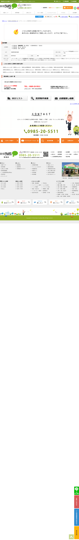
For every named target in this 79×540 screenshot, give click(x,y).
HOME (52, 152)
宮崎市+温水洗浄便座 (58, 67)
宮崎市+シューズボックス (8, 72)
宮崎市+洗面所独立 (36, 67)
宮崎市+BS (33, 72)
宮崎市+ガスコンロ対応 (19, 69)
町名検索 (34, 174)
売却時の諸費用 (51, 172)
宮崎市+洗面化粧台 (68, 67)
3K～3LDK (3, 186)
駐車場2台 (45, 190)
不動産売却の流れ (51, 168)
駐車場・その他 (46, 192)
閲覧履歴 (66, 1)
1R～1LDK (3, 183)
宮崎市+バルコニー (30, 69)
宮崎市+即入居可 (66, 72)
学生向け (45, 183)
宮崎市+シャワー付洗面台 (47, 67)
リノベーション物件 (36, 185)
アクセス (63, 12)
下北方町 (59, 183)
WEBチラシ (34, 170)
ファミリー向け (46, 186)
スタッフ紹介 (40, 12)
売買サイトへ (52, 7)
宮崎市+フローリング (47, 69)
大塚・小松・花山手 (61, 190)
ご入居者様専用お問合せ (56, 156)
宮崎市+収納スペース (20, 72)
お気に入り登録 (4, 168)
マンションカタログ (36, 166)
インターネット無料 (36, 190)
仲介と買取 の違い (52, 170)
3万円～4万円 (20, 183)
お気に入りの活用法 (74, 16)
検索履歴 (73, 1)
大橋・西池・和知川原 (62, 186)
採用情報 (60, 154)
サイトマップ (4, 176)
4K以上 (2, 188)
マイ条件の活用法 (64, 16)
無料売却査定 (51, 166)
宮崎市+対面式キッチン (8, 69)
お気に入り (28, 12)
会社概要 (68, 152)
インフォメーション (51, 12)
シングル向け (46, 185)
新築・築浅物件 (35, 183)
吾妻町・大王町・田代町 (62, 194)
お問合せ (76, 154)
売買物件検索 (35, 165)
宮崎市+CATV (40, 72)
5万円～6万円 (20, 186)
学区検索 (34, 172)
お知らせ (53, 154)
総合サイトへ (59, 7)
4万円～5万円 (20, 185)
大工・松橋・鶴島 (61, 188)
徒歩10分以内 (35, 192)
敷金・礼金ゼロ (35, 188)
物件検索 (17, 12)
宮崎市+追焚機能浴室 (26, 67)
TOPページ (4, 21)
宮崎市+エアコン (56, 69)
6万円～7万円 (20, 188)
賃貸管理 (45, 7)
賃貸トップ (5, 12)
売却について (51, 165)
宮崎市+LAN (47, 72)
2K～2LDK (3, 185)
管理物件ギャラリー (21, 168)
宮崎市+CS (28, 72)
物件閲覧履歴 (4, 170)
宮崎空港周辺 (60, 192)
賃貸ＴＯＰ (3, 165)
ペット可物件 (35, 186)
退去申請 (68, 156)
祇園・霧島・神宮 (61, 185)
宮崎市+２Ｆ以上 (75, 72)
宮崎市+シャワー (17, 67)
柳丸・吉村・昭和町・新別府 (63, 196)
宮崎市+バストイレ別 (7, 67)
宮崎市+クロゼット (65, 69)
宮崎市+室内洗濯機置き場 (56, 72)
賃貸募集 (19, 165)
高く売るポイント (51, 174)
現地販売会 (34, 168)
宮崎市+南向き (38, 69)
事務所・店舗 (46, 188)
